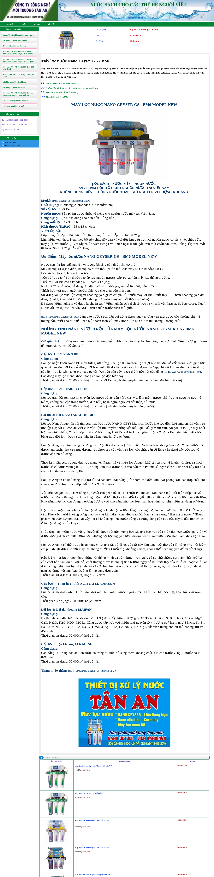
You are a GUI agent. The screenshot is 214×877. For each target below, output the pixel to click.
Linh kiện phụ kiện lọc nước (14, 106)
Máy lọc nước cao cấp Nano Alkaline (88, 793)
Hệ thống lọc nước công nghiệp (15, 40)
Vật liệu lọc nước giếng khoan (14, 82)
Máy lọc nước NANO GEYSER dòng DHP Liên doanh (18, 68)
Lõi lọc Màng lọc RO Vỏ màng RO (16, 101)
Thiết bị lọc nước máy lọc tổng (14, 46)
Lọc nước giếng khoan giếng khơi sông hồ (18, 35)
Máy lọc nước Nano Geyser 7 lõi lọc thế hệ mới (92, 875)
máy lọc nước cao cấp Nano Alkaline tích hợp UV (93, 766)
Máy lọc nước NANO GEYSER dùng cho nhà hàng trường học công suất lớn (18, 94)
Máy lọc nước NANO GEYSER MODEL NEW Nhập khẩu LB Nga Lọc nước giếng (18, 60)
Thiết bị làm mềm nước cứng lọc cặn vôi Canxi (18, 76)
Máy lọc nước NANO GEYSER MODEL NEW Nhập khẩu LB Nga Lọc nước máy (18, 52)
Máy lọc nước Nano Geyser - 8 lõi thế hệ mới (92, 848)
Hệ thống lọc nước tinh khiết (14, 87)
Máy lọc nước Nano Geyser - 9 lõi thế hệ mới (92, 820)
